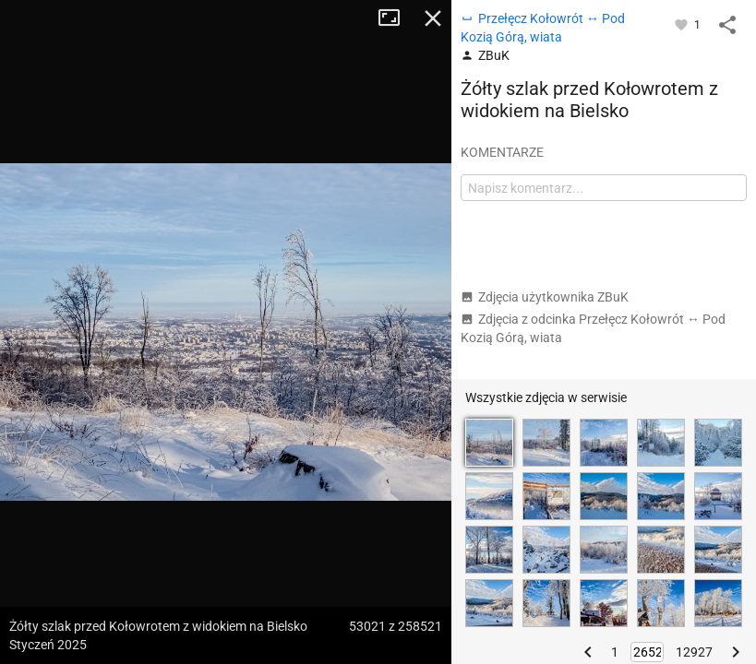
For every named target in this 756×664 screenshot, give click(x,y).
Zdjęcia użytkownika (545, 297)
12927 (694, 652)
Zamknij (432, 18)
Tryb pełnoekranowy (396, 18)
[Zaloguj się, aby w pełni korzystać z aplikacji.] (682, 24)
